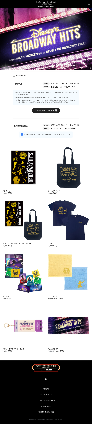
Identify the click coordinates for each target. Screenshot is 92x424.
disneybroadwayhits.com (45, 419)
